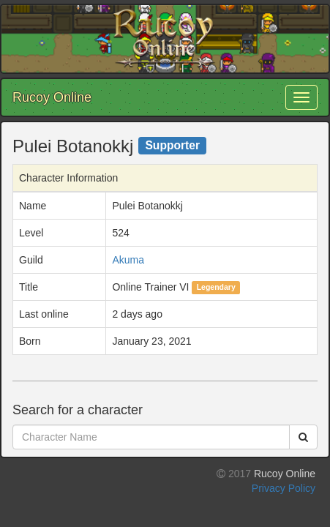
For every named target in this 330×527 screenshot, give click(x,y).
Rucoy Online (51, 97)
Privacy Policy (283, 488)
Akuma (128, 260)
